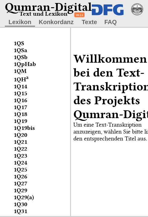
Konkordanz (56, 22)
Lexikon (19, 22)
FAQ (110, 22)
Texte (89, 22)
